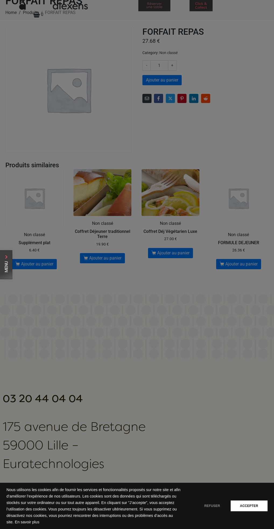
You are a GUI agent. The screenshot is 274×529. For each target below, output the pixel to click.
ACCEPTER (249, 506)
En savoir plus (27, 522)
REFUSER (212, 506)
